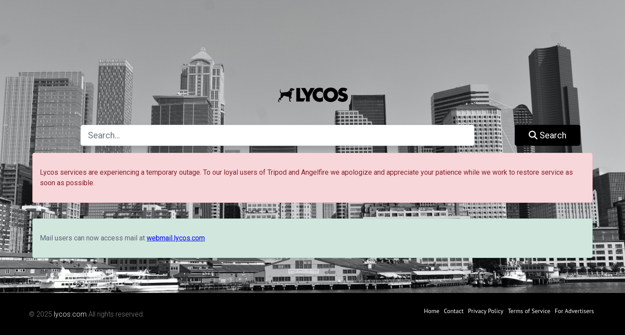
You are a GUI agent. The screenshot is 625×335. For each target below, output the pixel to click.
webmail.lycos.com (176, 238)
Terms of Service (529, 311)
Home (431, 311)
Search (547, 135)
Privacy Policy (485, 311)
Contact (453, 311)
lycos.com (70, 314)
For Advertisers (574, 311)
